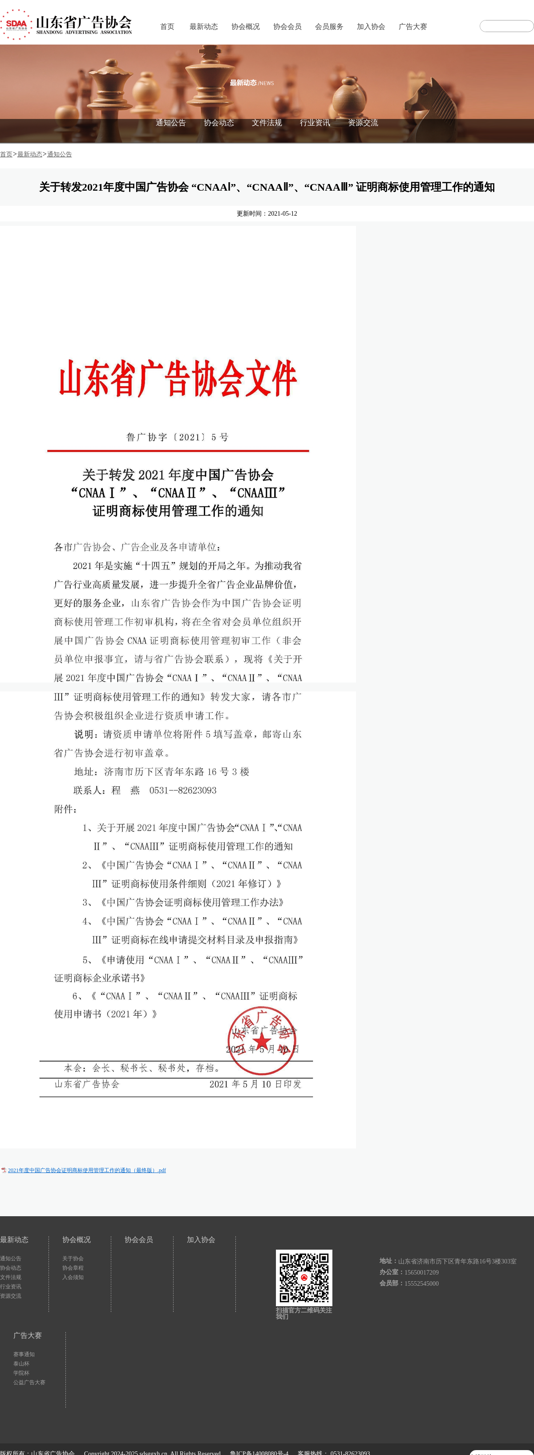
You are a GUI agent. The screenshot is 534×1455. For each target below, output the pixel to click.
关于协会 (73, 1258)
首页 (167, 26)
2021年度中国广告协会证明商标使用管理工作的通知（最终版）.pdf (87, 1170)
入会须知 (73, 1277)
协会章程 (73, 1268)
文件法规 (267, 123)
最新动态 (204, 26)
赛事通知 (24, 1354)
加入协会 (371, 26)
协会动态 (219, 123)
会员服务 (329, 26)
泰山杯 (21, 1364)
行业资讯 (315, 123)
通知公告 (171, 123)
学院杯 (21, 1373)
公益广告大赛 (29, 1382)
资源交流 (363, 123)
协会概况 (245, 26)
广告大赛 (413, 26)
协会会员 (287, 26)
